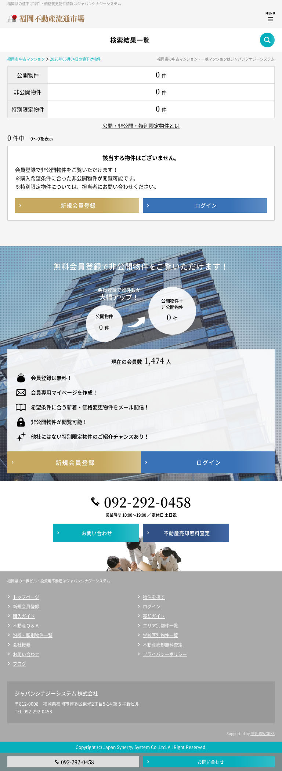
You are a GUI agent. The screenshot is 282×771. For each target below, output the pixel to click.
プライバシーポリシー (165, 654)
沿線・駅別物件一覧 (33, 635)
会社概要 (21, 644)
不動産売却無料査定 (162, 644)
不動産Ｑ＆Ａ (26, 625)
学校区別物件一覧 (160, 635)
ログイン (151, 606)
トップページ (26, 597)
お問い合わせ (26, 654)
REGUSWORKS (262, 733)
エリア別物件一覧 (160, 625)
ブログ (19, 664)
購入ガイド (24, 616)
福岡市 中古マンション (26, 59)
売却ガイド (154, 616)
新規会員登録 (26, 606)
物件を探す (154, 597)
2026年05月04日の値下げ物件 (75, 59)
